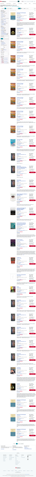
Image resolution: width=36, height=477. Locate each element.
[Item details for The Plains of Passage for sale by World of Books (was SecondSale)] (13, 44)
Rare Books (14, 3)
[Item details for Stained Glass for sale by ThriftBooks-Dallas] (13, 317)
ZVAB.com (32, 470)
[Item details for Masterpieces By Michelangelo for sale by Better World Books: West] (13, 432)
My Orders (4, 459)
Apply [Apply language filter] (2, 38)
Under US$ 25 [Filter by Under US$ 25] (3, 42)
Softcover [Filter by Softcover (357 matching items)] (3, 28)
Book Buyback (10, 458)
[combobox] (13, 1)
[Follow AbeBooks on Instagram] (27, 459)
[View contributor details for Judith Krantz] (18, 140)
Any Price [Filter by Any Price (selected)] (2, 41)
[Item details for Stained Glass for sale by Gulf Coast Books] (13, 157)
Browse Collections (9, 3)
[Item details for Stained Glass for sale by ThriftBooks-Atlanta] (13, 303)
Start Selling (34, 3)
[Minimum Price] (2, 46)
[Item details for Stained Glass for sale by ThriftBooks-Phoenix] (13, 330)
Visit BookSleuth (14, 449)
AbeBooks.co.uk (4, 470)
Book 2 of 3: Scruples (19, 258)
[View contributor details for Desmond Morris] (19, 368)
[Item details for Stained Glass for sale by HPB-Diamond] (13, 183)
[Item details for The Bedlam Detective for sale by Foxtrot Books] (13, 31)
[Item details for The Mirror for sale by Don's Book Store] (13, 386)
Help (34, 1)
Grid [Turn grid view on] (22, 8)
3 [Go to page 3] (8, 8)
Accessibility (16, 464)
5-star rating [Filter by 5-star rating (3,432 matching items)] (5, 62)
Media (15, 457)
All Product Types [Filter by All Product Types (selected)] (3, 11)
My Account (28, 1)
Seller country (2, 54)
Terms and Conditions (27, 474)
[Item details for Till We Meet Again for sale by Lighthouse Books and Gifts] (13, 142)
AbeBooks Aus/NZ (20, 470)
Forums (16, 459)
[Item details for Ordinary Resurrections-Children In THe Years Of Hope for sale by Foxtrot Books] (13, 197)
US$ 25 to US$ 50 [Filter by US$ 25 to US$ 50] (3, 43)
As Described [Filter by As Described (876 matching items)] (3, 24)
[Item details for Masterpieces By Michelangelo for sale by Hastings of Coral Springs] (13, 16)
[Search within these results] (23, 10)
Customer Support (23, 457)
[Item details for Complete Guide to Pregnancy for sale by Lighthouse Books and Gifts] (13, 226)
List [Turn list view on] (19, 8)
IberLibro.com (28, 470)
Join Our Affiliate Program (11, 457)
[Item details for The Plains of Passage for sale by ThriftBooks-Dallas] (13, 100)
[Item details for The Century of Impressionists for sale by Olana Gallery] (13, 276)
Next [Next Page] (10, 8)
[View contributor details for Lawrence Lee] (18, 154)
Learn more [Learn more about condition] (4, 19)
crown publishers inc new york (7, 6)
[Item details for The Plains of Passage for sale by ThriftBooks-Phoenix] (13, 59)
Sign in (25, 1)
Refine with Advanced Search (15, 6)
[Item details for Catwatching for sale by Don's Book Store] (13, 370)
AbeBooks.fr (12, 470)
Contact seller (18, 35)
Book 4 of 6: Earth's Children (20, 42)
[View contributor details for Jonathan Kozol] (19, 195)
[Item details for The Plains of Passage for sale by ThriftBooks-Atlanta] (13, 72)
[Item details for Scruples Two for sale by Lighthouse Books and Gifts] (13, 260)
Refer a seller (10, 459)
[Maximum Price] (2, 47)
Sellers (29, 3)
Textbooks (25, 3)
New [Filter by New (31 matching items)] (2, 20)
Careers (16, 458)
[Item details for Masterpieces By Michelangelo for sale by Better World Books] (13, 403)
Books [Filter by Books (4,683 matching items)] (2, 12)
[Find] (18, 1)
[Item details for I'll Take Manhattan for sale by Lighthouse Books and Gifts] (13, 242)
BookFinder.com (18, 472)
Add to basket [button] (32, 34)
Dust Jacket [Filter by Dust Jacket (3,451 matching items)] (3, 32)
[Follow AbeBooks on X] (27, 458)
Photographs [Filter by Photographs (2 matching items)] (3, 16)
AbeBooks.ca (24, 470)
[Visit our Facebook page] (27, 456)
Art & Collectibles (20, 3)
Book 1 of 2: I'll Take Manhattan (20, 240)
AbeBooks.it (16, 470)
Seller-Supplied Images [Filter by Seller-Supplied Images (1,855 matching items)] (4, 33)
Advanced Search (2, 3)
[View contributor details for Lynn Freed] (18, 384)
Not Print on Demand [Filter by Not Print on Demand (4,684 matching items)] (4, 34)
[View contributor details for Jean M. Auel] (18, 43)
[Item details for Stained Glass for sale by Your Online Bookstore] (13, 169)
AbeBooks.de (9, 470)
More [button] (23, 254)
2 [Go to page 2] (18, 443)
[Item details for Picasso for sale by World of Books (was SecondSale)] (13, 289)
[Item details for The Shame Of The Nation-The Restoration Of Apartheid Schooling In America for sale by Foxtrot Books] (13, 211)
